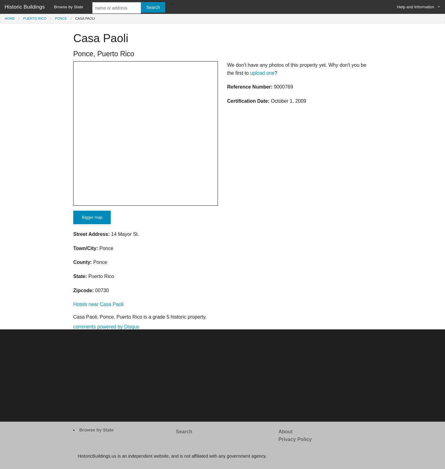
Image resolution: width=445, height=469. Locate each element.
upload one (262, 73)
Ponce (61, 18)
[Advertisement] (222, 375)
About (286, 431)
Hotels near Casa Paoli (98, 304)
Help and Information (415, 7)
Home (10, 18)
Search (184, 431)
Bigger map (92, 217)
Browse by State (68, 7)
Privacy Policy (295, 439)
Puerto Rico (34, 18)
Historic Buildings (25, 7)
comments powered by (106, 326)
